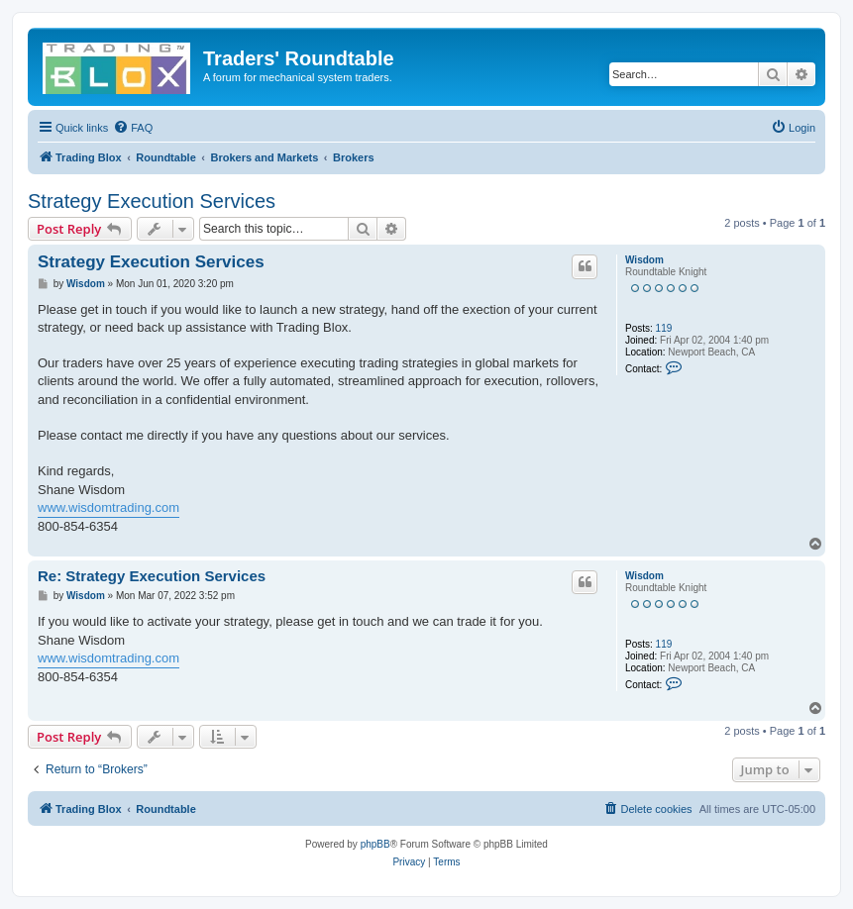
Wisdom (644, 259)
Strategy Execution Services (151, 201)
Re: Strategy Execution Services (152, 575)
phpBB (375, 844)
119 (664, 328)
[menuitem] (133, 128)
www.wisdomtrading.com (108, 507)
